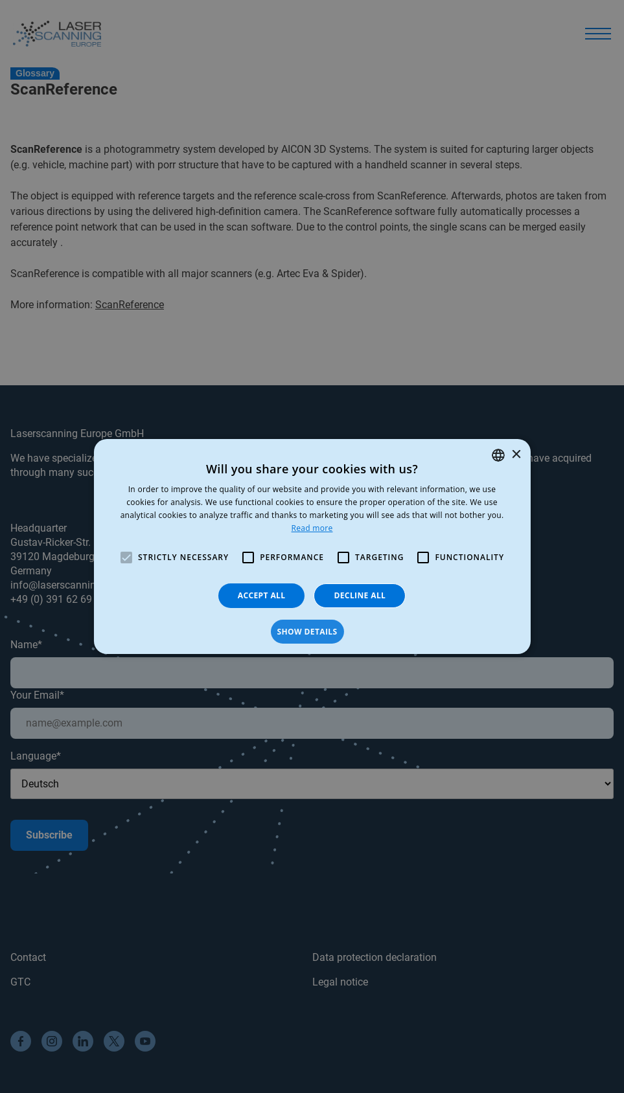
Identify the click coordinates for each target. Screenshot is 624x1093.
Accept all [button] (262, 595)
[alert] (312, 546)
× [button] (516, 455)
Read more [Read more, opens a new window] (312, 528)
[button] (311, 632)
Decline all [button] (360, 595)
